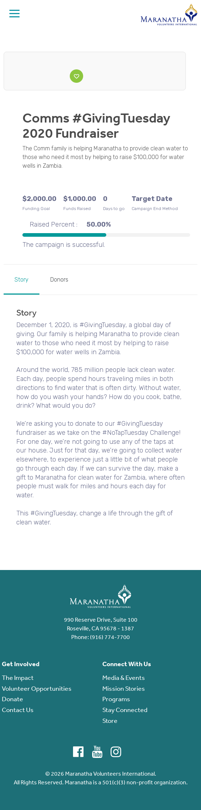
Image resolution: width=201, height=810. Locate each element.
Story (21, 279)
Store (109, 720)
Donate (12, 699)
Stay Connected (124, 709)
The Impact (18, 677)
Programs (116, 699)
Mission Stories (123, 688)
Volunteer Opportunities (37, 688)
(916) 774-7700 (110, 636)
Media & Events (123, 677)
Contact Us (18, 709)
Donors (59, 279)
